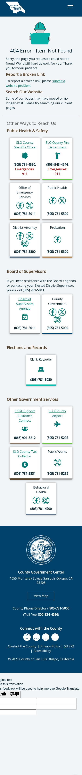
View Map (44, 596)
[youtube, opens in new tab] (36, 637)
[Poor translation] (14, 694)
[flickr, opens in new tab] (46, 637)
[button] (70, 7)
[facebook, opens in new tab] (27, 637)
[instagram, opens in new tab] (55, 637)
